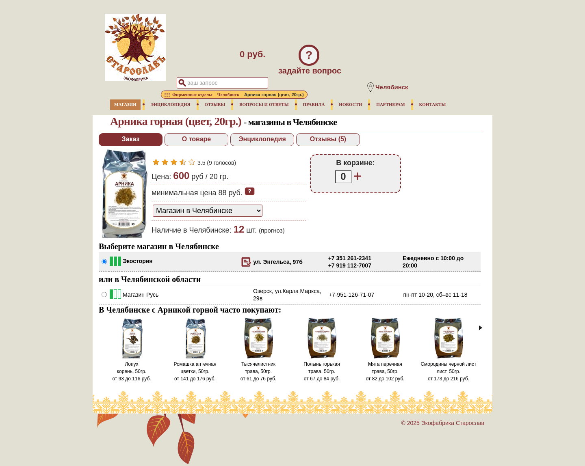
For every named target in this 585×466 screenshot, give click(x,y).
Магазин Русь (140, 294)
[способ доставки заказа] (207, 211)
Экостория (138, 261)
